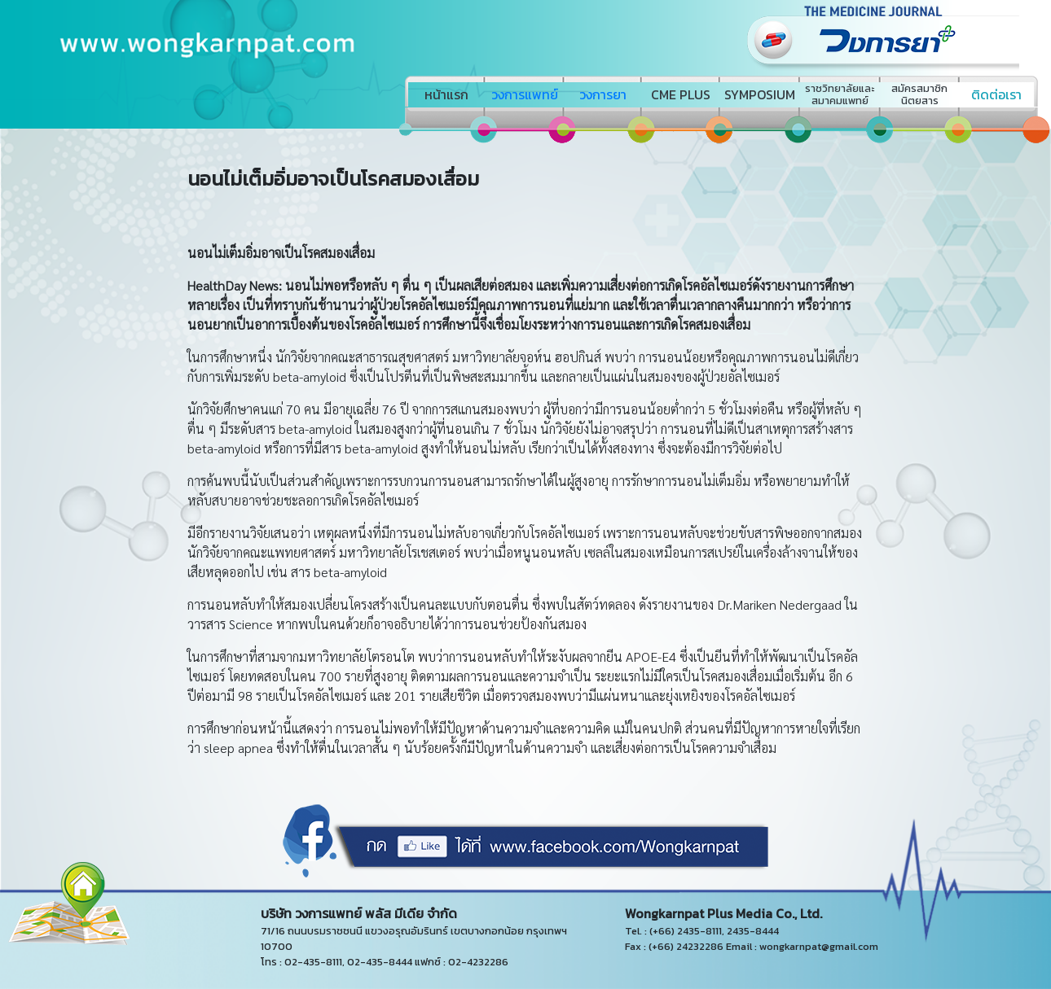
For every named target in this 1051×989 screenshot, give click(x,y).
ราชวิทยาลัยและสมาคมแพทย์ (839, 94)
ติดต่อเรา (996, 94)
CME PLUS (680, 94)
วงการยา (603, 94)
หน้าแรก (446, 94)
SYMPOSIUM (759, 94)
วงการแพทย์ (524, 94)
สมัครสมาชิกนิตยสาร (919, 94)
